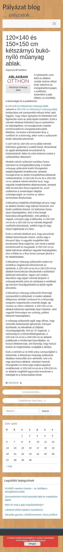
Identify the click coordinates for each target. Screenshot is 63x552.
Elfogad (32, 544)
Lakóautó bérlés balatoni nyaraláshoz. (24, 509)
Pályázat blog (21, 7)
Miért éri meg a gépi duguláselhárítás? (24, 504)
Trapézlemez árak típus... (31, 400)
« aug (9, 466)
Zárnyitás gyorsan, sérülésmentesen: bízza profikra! (31, 514)
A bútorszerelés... (31, 392)
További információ (37, 540)
